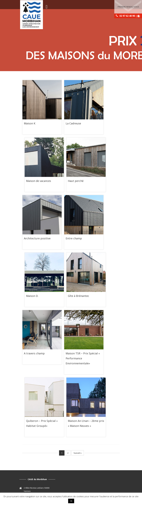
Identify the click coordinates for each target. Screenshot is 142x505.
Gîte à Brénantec (78, 296)
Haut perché (76, 181)
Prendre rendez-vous (128, 6)
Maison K (29, 123)
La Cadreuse (73, 123)
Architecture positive (37, 238)
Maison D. (32, 296)
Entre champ (74, 238)
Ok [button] (71, 501)
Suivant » (78, 453)
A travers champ (34, 353)
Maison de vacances (38, 181)
